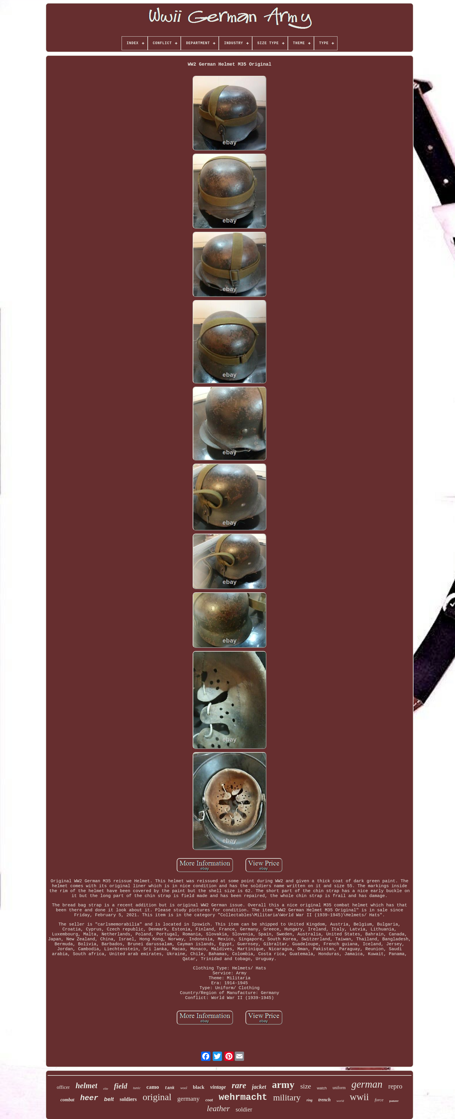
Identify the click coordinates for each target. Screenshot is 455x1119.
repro (395, 1086)
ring (309, 1100)
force (379, 1100)
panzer (393, 1100)
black (199, 1087)
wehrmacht (243, 1097)
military (287, 1097)
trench (324, 1099)
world (340, 1100)
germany (188, 1098)
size (305, 1086)
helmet (86, 1085)
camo (153, 1087)
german (366, 1084)
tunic (137, 1088)
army (283, 1084)
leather (218, 1108)
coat (209, 1100)
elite (105, 1088)
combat (67, 1099)
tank (170, 1088)
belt (109, 1099)
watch (322, 1088)
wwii (359, 1097)
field (120, 1086)
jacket (259, 1087)
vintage (218, 1087)
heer (89, 1098)
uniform (339, 1088)
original (156, 1097)
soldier (244, 1109)
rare (239, 1085)
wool (183, 1088)
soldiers (128, 1099)
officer (63, 1087)
